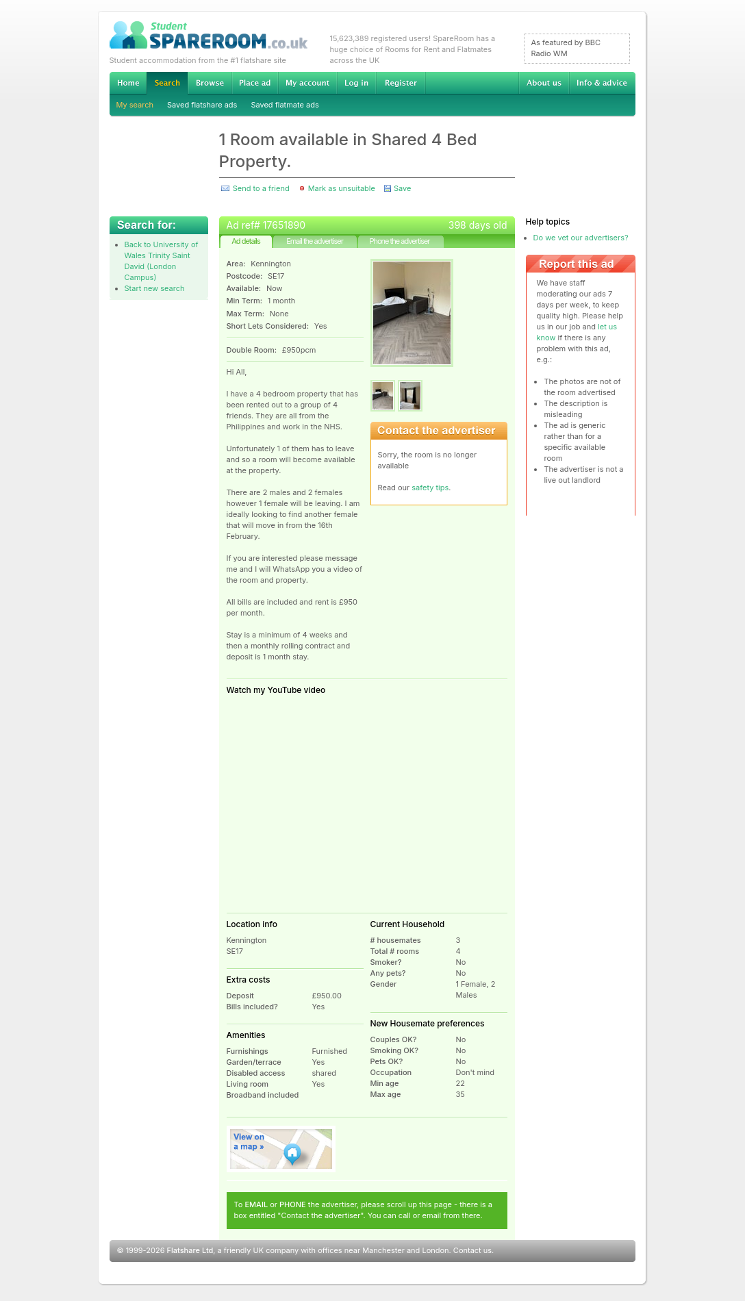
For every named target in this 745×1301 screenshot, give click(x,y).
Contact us (472, 1250)
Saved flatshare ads (202, 105)
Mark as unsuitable (341, 188)
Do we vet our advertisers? (581, 237)
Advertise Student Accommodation (254, 83)
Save (402, 188)
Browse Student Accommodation (209, 83)
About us (543, 83)
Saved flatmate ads (284, 105)
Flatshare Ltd (190, 1250)
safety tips (430, 487)
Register (401, 83)
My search (135, 105)
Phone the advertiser (399, 241)
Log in (356, 83)
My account (307, 83)
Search (167, 83)
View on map (281, 1149)
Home (128, 83)
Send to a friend (261, 188)
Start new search (155, 288)
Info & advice (602, 83)
